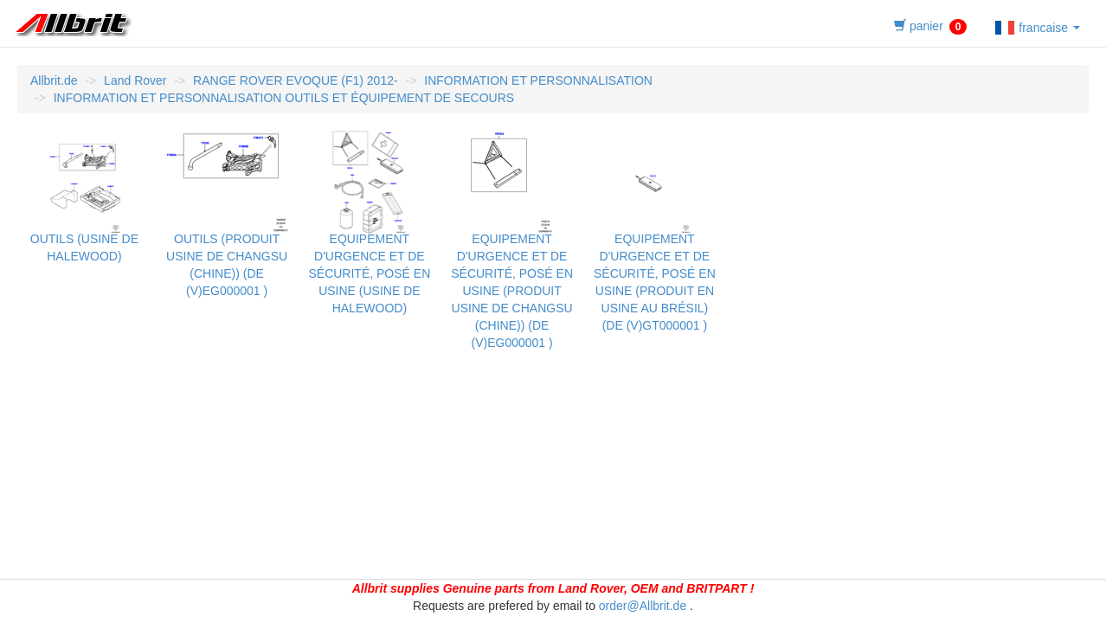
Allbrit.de (53, 80)
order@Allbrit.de (642, 606)
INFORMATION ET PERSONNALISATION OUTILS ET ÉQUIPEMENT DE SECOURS (284, 98)
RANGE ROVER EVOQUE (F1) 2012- (295, 80)
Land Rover (135, 80)
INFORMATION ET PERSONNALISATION (538, 80)
